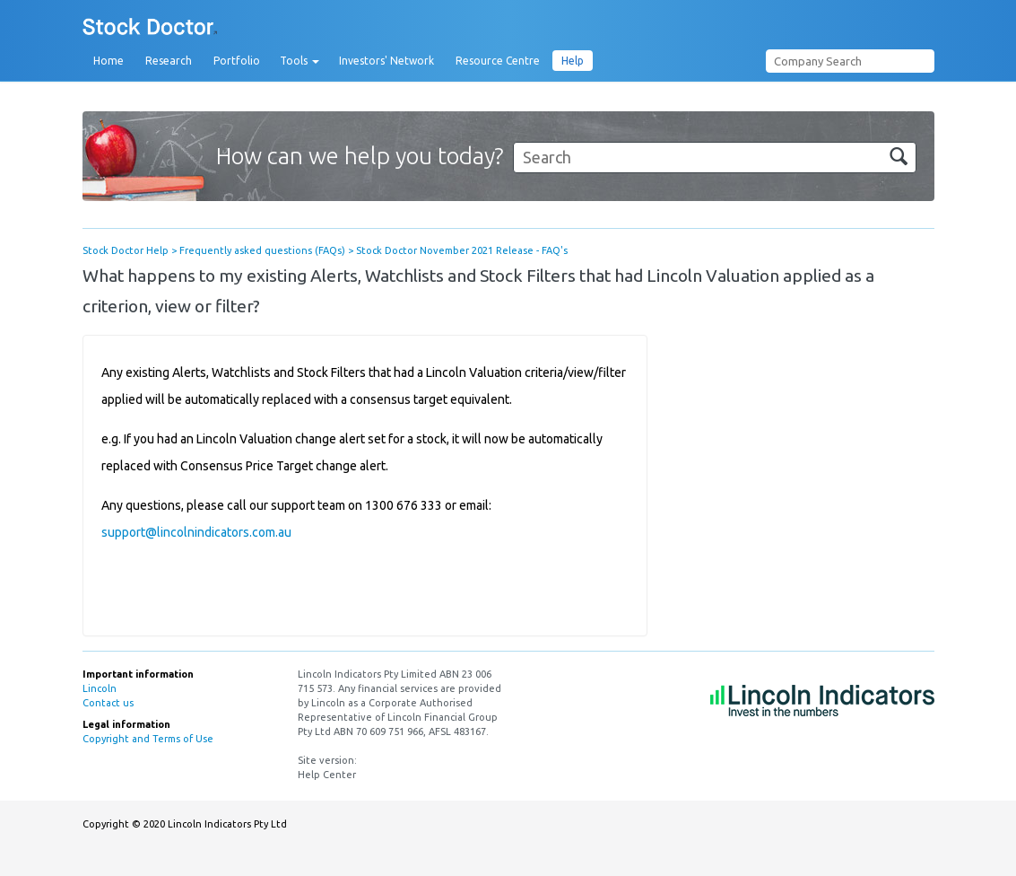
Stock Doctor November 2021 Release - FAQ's (462, 250)
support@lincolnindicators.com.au (196, 532)
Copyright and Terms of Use (147, 738)
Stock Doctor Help (125, 250)
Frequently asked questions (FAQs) (262, 250)
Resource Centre (498, 60)
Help (572, 60)
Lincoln (99, 688)
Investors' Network (386, 60)
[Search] (714, 157)
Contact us (108, 702)
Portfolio (236, 60)
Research (168, 60)
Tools (299, 61)
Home (108, 60)
